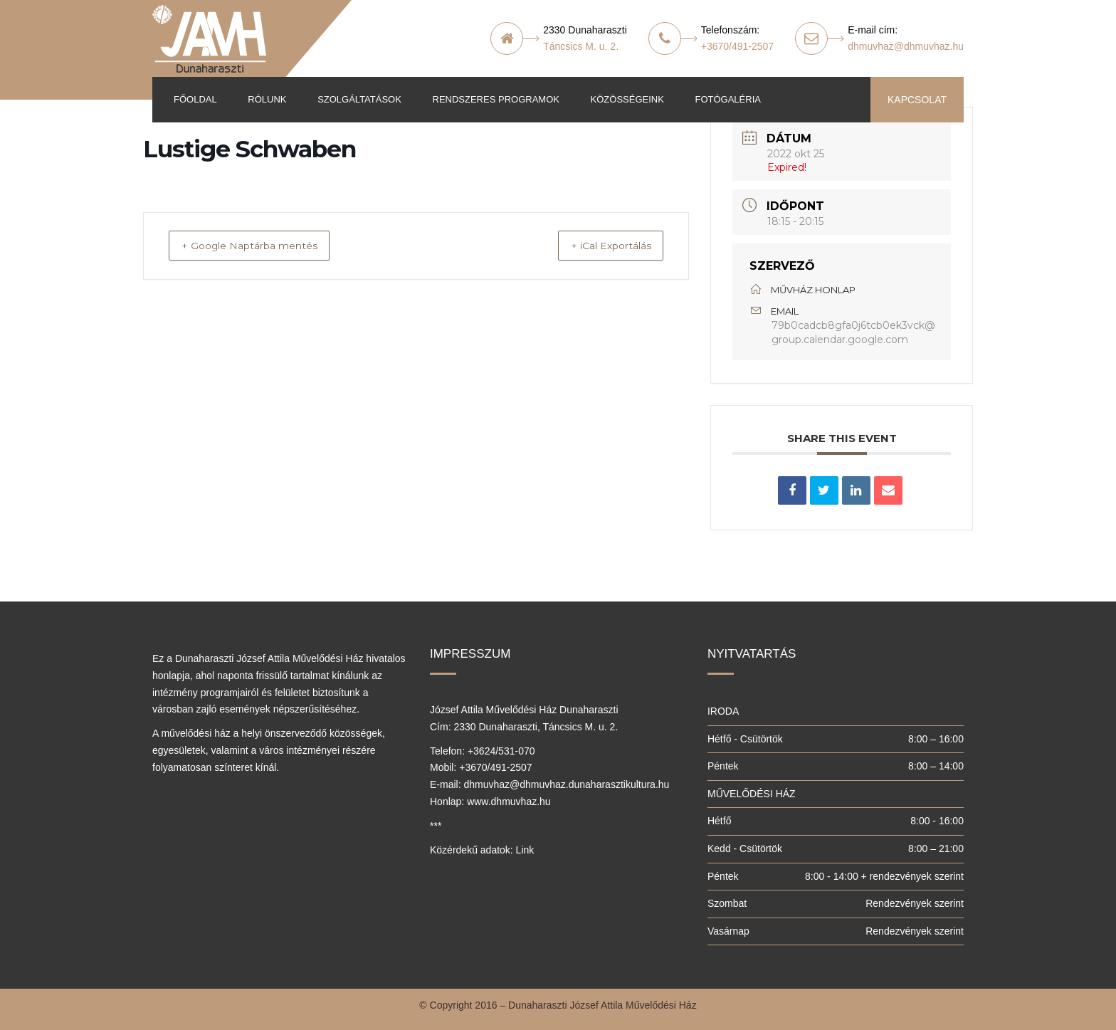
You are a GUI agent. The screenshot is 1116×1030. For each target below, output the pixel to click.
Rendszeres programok (496, 99)
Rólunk (267, 99)
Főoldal (195, 99)
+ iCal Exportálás (598, 246)
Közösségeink (627, 99)
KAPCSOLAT (917, 99)
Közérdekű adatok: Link (482, 850)
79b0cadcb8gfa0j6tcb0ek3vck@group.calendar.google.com (853, 332)
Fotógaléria (727, 99)
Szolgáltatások (359, 99)
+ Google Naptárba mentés (263, 246)
